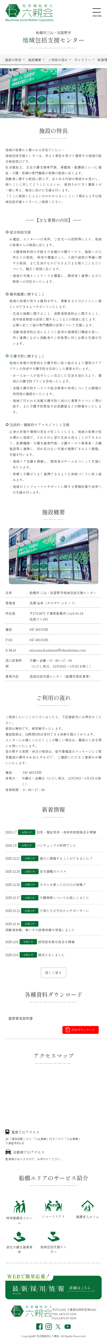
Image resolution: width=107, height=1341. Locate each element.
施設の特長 (13, 59)
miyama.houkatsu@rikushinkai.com (58, 650)
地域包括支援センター (53, 1243)
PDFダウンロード (83, 1030)
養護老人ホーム (87, 1209)
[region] (53, 60)
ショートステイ (53, 1209)
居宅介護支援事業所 (19, 1243)
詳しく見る (53, 972)
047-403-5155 (39, 629)
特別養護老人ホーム (19, 1212)
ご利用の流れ (58, 59)
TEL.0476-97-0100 (64, 1314)
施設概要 (34, 59)
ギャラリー (82, 59)
